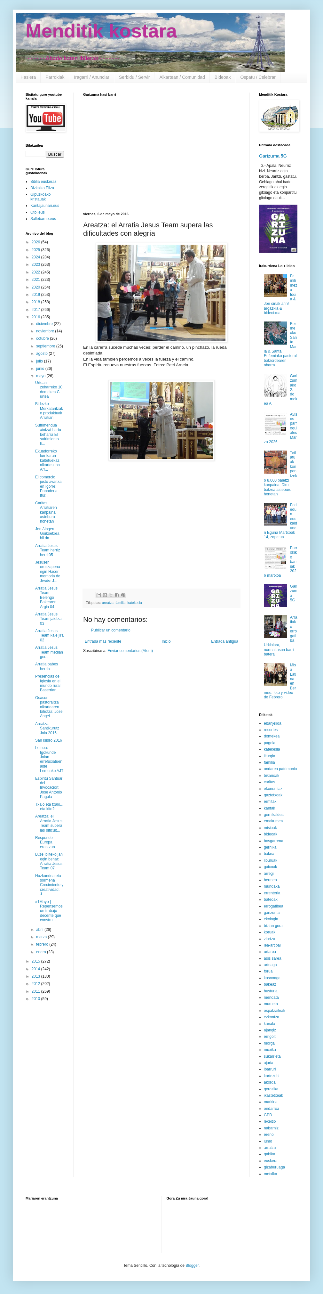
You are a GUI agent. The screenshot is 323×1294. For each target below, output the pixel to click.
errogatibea (273, 906)
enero (41, 952)
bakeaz (270, 984)
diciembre (45, 323)
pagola (269, 743)
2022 (36, 272)
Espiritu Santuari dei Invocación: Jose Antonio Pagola (49, 787)
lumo (268, 1141)
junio (40, 368)
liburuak (270, 860)
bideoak (270, 834)
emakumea (273, 821)
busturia (271, 991)
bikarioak (271, 775)
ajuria (268, 1063)
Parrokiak (54, 77)
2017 (36, 309)
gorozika (271, 1089)
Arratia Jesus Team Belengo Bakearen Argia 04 (46, 597)
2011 (36, 991)
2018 (36, 302)
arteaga (270, 965)
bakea (269, 853)
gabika (269, 1154)
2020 (36, 287)
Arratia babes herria (46, 666)
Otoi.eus (37, 212)
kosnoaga (272, 978)
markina (271, 1102)
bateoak (271, 899)
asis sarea (272, 958)
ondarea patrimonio (280, 769)
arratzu (270, 1147)
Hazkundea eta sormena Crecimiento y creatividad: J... (49, 885)
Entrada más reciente (103, 641)
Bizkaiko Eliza (42, 188)
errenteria (272, 893)
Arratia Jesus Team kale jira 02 (49, 635)
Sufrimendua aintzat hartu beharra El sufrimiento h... (48, 434)
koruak (269, 932)
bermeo (270, 880)
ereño (269, 1134)
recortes (271, 730)
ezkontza (271, 1017)
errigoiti (270, 1036)
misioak (270, 828)
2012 (36, 983)
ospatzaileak (274, 1010)
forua (268, 971)
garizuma (272, 912)
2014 (36, 969)
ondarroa (271, 1108)
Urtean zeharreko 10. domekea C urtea (49, 389)
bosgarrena (273, 841)
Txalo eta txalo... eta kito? (49, 806)
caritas (269, 782)
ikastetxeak (273, 1095)
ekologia (271, 919)
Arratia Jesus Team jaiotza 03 (48, 619)
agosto (42, 353)
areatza (108, 603)
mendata (271, 997)
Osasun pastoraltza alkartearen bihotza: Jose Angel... (49, 707)
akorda (270, 1082)
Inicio (166, 641)
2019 (36, 294)
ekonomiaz (273, 788)
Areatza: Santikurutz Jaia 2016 (47, 728)
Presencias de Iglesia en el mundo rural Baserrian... (47, 683)
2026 (36, 242)
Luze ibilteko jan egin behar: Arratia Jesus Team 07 (49, 861)
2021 (36, 279)
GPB (268, 1115)
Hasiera (28, 77)
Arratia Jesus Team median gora (49, 652)
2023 (36, 264)
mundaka (272, 886)
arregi (269, 873)
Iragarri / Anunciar (91, 77)
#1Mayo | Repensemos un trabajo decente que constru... (49, 911)
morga (269, 1043)
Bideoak (223, 77)
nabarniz (271, 1128)
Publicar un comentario (110, 630)
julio (40, 361)
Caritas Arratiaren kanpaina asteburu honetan (46, 512)
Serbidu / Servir (134, 77)
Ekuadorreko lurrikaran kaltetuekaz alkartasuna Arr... (47, 460)
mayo (41, 376)
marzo (42, 937)
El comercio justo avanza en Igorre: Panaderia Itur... (48, 486)
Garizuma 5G (273, 156)
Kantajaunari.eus (44, 205)
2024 (36, 257)
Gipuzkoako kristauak (40, 196)
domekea (272, 736)
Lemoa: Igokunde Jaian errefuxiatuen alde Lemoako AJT (49, 759)
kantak (269, 808)
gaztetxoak (273, 795)
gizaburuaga (274, 1167)
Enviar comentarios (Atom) (130, 650)
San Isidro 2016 (48, 740)
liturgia (269, 756)
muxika (270, 1049)
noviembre (45, 331)
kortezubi (272, 1076)
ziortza (269, 939)
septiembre (46, 346)
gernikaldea (274, 814)
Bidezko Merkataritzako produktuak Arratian (49, 411)
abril (40, 929)
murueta (271, 1004)
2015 (36, 961)
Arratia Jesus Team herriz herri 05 (47, 550)
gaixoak (270, 867)
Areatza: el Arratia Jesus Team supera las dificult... (48, 823)
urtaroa (270, 951)
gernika (270, 847)
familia (120, 603)
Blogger (192, 1265)
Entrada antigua (224, 641)
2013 (36, 976)
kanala (269, 1023)
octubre (43, 338)
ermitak (270, 801)
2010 (36, 999)
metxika (270, 1174)
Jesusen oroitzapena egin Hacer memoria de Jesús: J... (47, 571)
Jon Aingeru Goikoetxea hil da (47, 534)
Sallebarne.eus (43, 218)
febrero (42, 944)
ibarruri (270, 1069)
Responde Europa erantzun (45, 842)
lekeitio (270, 1121)
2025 (36, 250)
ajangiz (270, 1030)
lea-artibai (272, 945)
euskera (271, 1161)
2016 (36, 317)
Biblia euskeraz (43, 181)
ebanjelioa (272, 723)
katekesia (134, 603)
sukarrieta (272, 1056)
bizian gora (273, 926)
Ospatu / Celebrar (258, 77)
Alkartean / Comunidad (182, 77)
